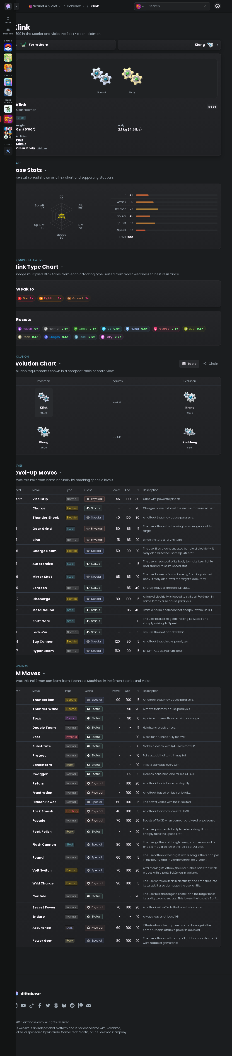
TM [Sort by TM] (32, 691)
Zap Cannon (57, 641)
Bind (51, 540)
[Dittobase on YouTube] (38, 1009)
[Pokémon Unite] (8, 67)
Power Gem (57, 944)
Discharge (56, 599)
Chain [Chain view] (210, 363)
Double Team (58, 727)
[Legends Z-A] (8, 108)
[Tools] (8, 151)
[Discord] (8, 31)
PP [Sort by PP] (149, 490)
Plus (34, 140)
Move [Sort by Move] (50, 490)
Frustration (57, 792)
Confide (54, 900)
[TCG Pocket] (8, 82)
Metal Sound (58, 610)
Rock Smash (57, 811)
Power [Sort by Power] (128, 490)
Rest (51, 737)
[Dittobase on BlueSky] (78, 1009)
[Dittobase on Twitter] (62, 1009)
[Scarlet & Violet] (8, 119)
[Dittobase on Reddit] (87, 1009)
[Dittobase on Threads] (70, 1009)
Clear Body (46, 148)
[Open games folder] (8, 133)
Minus (36, 144)
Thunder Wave (60, 709)
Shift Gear (56, 621)
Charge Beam (59, 551)
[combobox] (178, 6)
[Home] (8, 20)
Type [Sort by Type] (82, 490)
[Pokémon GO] (8, 47)
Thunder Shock (60, 517)
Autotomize (57, 564)
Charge (53, 508)
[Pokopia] (8, 57)
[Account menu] (217, 6)
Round (52, 861)
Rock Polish (56, 835)
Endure (53, 920)
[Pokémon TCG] (8, 92)
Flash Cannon (59, 848)
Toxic (51, 718)
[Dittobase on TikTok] (46, 1009)
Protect (53, 755)
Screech (54, 588)
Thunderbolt (58, 700)
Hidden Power (59, 802)
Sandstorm (57, 765)
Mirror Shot (57, 576)
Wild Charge (57, 887)
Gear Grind (56, 528)
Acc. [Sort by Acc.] (139, 490)
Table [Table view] (189, 363)
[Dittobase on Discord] (103, 1009)
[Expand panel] (16, 6)
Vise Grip (55, 499)
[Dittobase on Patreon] (95, 1009)
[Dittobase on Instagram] (30, 1009)
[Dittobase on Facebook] (54, 1009)
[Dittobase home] (8, 6)
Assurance (56, 931)
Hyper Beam (57, 651)
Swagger (55, 774)
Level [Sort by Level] (34, 490)
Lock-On (54, 632)
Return (53, 783)
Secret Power (58, 911)
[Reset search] (204, 6)
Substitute (56, 746)
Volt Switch (56, 874)
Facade (53, 822)
